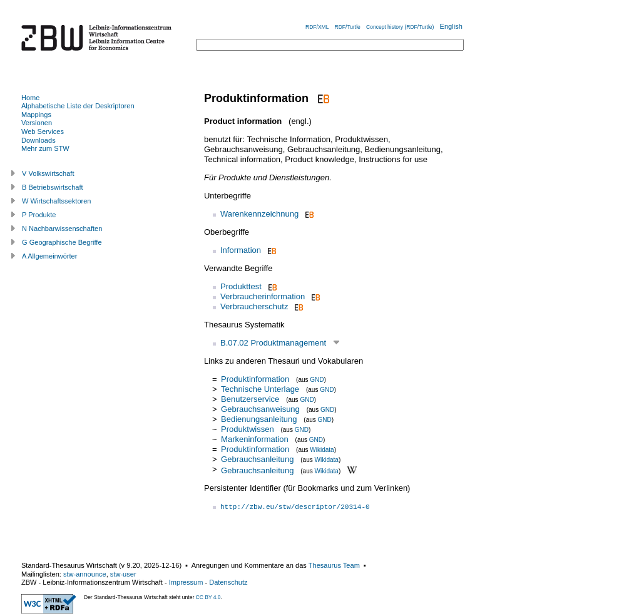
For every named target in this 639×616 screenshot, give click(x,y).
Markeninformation (255, 439)
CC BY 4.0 (208, 597)
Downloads (38, 140)
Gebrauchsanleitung (257, 459)
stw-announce (84, 574)
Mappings (36, 114)
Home (30, 97)
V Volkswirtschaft (48, 173)
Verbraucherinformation (262, 296)
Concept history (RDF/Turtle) (400, 27)
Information (240, 250)
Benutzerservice (250, 399)
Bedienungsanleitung (259, 419)
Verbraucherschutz (254, 306)
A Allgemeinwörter (49, 256)
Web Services (42, 131)
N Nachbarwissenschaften (62, 228)
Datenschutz (228, 582)
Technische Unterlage (260, 389)
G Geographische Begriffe (62, 242)
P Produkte (39, 214)
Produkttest (241, 286)
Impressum (186, 582)
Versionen (36, 122)
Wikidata (322, 449)
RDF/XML (317, 27)
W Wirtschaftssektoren (56, 201)
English (451, 26)
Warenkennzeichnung (259, 213)
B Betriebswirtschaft (52, 187)
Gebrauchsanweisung (260, 409)
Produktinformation (255, 379)
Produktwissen (247, 429)
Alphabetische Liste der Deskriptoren (78, 106)
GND (317, 379)
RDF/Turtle (347, 27)
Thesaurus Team (334, 565)
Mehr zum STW (45, 148)
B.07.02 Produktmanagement (273, 342)
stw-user (123, 574)
